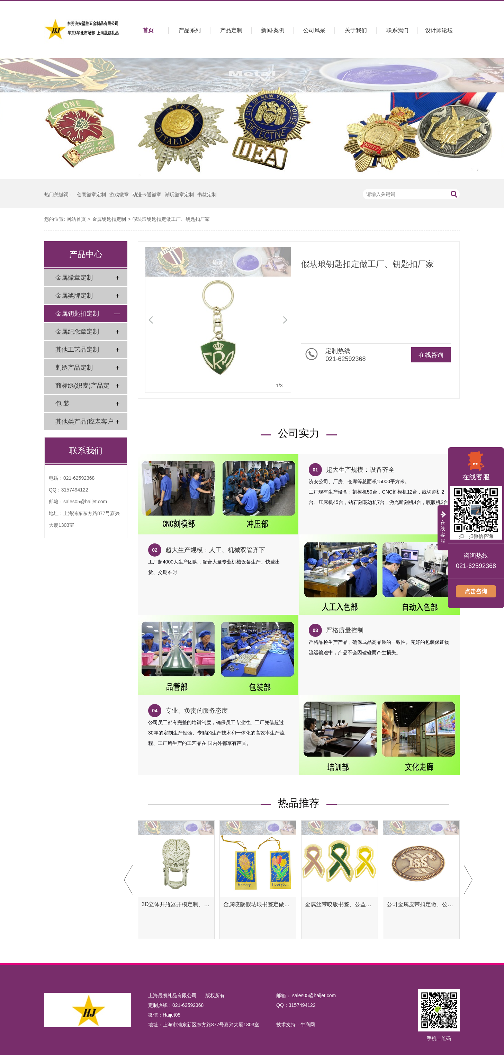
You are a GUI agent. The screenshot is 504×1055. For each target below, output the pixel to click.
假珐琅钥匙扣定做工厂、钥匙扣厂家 (171, 219)
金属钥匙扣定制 (109, 219)
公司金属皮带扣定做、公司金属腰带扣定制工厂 (421, 904)
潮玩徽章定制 (179, 194)
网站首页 (76, 219)
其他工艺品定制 (77, 349)
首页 (148, 30)
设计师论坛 (439, 30)
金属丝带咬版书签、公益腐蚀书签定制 (339, 904)
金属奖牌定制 (74, 295)
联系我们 (397, 30)
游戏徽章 (119, 194)
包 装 (62, 403)
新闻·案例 (273, 30)
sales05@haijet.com (85, 501)
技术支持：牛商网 (295, 1024)
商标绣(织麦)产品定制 (82, 388)
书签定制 (207, 194)
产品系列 (190, 30)
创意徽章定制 (91, 194)
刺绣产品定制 (74, 367)
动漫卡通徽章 (146, 194)
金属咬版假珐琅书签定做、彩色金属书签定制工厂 (257, 904)
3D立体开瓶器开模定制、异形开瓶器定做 (176, 904)
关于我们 (356, 30)
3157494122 (74, 490)
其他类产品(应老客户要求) (84, 424)
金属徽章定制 (74, 277)
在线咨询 (430, 354)
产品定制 (231, 30)
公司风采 (314, 30)
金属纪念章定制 (77, 331)
